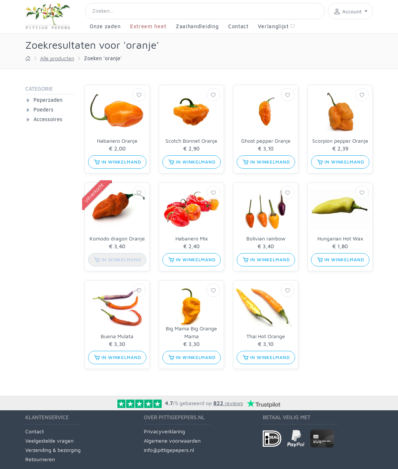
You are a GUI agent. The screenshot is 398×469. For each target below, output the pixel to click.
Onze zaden (105, 26)
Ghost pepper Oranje (266, 141)
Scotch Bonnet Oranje (191, 141)
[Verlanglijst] (139, 94)
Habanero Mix (191, 238)
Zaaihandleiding (197, 26)
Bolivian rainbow (265, 238)
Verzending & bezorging (53, 450)
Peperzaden (47, 100)
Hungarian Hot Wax (340, 238)
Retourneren (40, 459)
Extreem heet (148, 26)
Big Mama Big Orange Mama (191, 332)
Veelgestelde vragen (49, 440)
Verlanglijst (276, 26)
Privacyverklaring (164, 431)
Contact (238, 26)
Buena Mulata (117, 336)
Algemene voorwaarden (172, 440)
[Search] (205, 11)
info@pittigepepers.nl (169, 450)
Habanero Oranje (117, 141)
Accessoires (47, 119)
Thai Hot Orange (265, 336)
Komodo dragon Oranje (117, 238)
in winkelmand (117, 162)
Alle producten (57, 58)
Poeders (43, 109)
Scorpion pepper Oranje (340, 141)
